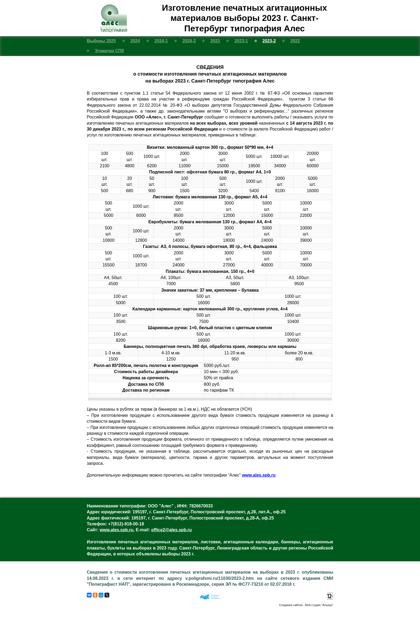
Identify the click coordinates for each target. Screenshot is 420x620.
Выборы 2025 (101, 41)
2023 (215, 41)
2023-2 (269, 41)
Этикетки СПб (109, 51)
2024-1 (161, 41)
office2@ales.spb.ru (171, 530)
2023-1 (241, 41)
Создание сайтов (290, 605)
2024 (135, 41)
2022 (295, 41)
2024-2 (189, 41)
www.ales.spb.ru (259, 475)
